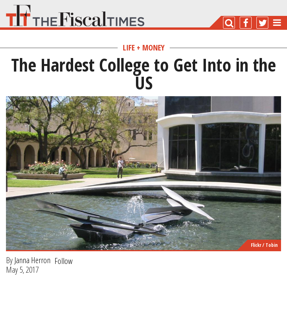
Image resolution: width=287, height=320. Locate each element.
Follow (63, 260)
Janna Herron (32, 260)
